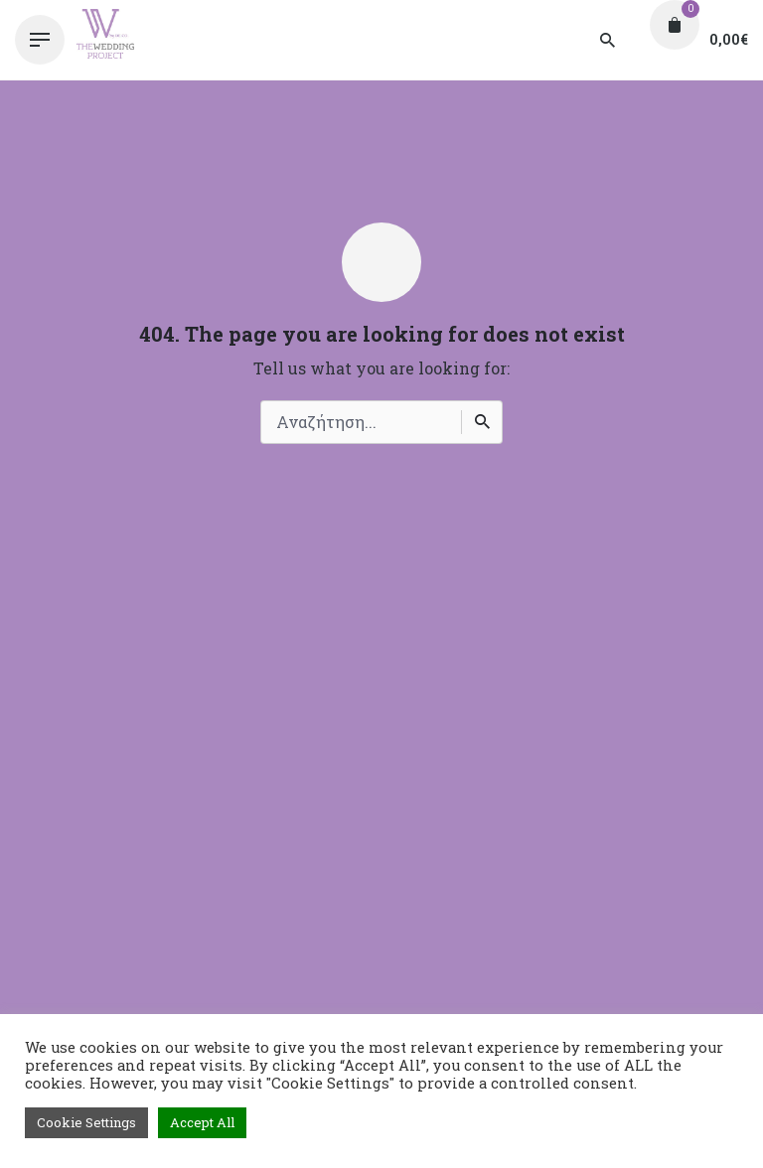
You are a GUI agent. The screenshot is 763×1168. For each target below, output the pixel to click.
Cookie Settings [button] (86, 1122)
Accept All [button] (202, 1122)
